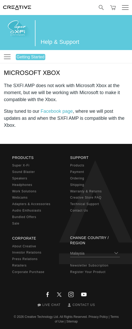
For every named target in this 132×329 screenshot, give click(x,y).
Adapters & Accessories (31, 204)
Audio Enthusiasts (26, 210)
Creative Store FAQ (85, 197)
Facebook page (57, 111)
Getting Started (31, 57)
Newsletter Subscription (89, 265)
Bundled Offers (24, 217)
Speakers (19, 178)
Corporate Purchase (28, 272)
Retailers (19, 265)
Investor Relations (26, 252)
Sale (15, 223)
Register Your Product (88, 272)
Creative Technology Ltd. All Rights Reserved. (56, 317)
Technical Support (84, 204)
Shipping (77, 185)
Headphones (22, 185)
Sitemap (72, 321)
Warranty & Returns (86, 191)
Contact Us (79, 210)
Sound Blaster (23, 172)
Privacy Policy (98, 317)
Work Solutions (24, 191)
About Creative (24, 246)
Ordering (77, 178)
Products (77, 165)
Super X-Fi (21, 165)
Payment (77, 172)
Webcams (20, 197)
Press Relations (25, 259)
